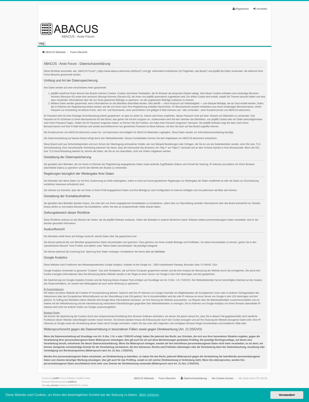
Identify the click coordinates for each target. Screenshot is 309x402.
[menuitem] (193, 378)
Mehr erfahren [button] (149, 394)
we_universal (52, 385)
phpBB (56, 378)
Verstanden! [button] (287, 394)
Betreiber (160, 251)
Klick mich (241, 323)
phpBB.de (72, 382)
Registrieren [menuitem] (241, 8)
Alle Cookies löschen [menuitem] (222, 378)
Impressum (171, 138)
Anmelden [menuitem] (260, 8)
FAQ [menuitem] (41, 43)
